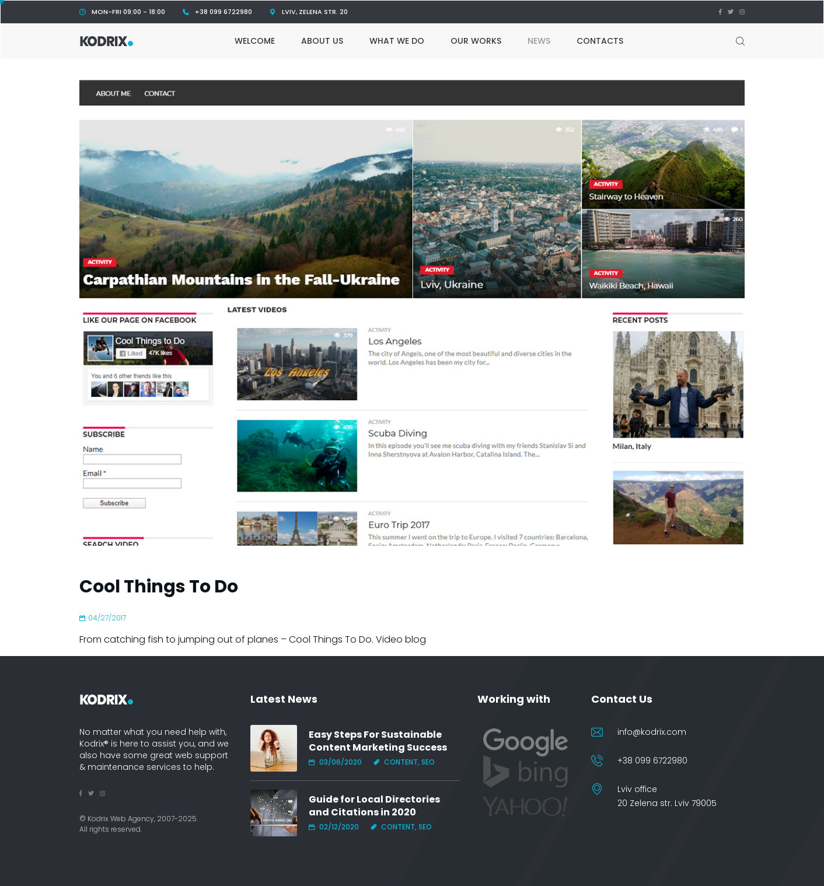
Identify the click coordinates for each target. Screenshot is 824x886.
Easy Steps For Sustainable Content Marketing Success (378, 741)
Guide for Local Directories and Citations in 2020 (374, 806)
